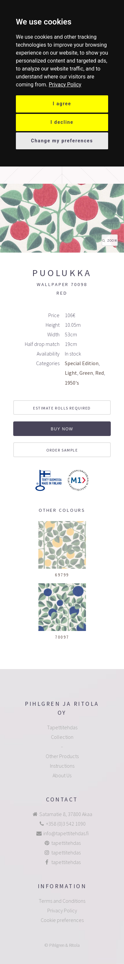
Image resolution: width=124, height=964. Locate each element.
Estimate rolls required (62, 408)
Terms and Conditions (62, 900)
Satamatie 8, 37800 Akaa (65, 814)
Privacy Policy (65, 84)
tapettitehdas (66, 843)
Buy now (62, 429)
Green (86, 372)
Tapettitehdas (62, 727)
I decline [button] (62, 122)
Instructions (62, 765)
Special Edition (82, 363)
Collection (62, 737)
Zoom (112, 241)
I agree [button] (62, 103)
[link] (65, 84)
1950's (72, 382)
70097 (62, 637)
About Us (62, 775)
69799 (62, 574)
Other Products (62, 756)
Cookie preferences (62, 920)
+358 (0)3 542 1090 (66, 823)
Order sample (62, 450)
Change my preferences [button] (62, 140)
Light (71, 372)
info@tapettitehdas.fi (66, 833)
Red (99, 372)
